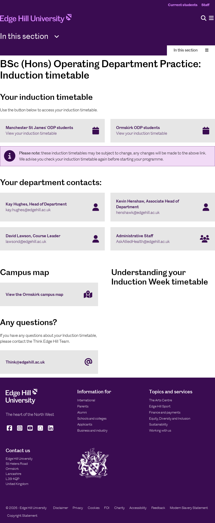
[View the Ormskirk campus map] (49, 294)
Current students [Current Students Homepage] (183, 5)
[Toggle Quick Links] (56, 37)
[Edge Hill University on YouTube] (30, 431)
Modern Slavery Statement (189, 508)
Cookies (94, 508)
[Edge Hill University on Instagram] (20, 431)
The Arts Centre (160, 400)
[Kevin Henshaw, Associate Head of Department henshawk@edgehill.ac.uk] (162, 207)
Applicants (84, 424)
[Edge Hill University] (21, 403)
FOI (106, 508)
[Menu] (211, 18)
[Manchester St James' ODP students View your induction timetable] (52, 130)
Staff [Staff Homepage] (205, 5)
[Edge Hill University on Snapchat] (40, 431)
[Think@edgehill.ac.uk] (49, 362)
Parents (82, 406)
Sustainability (158, 424)
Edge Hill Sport (159, 406)
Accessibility (138, 508)
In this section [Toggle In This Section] (191, 50)
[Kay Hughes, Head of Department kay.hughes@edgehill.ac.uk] (52, 207)
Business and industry (92, 430)
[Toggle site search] (204, 18)
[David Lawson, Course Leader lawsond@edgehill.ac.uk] (52, 239)
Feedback (158, 508)
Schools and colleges (91, 418)
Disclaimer (60, 508)
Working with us (160, 430)
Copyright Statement (22, 516)
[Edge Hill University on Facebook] (10, 431)
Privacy (78, 508)
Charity (119, 508)
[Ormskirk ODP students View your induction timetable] (162, 130)
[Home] (35, 19)
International (86, 400)
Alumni (82, 412)
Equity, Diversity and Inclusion (169, 418)
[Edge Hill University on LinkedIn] (50, 431)
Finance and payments (164, 412)
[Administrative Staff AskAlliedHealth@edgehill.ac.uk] (162, 239)
